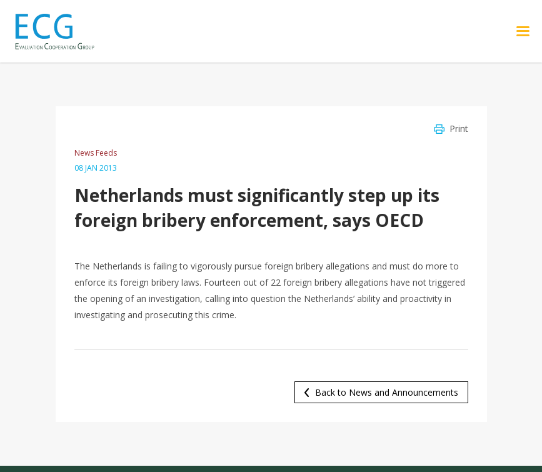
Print (458, 128)
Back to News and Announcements (386, 392)
